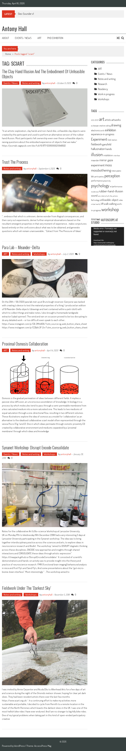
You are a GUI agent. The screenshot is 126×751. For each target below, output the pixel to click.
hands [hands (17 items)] (108, 149)
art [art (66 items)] (101, 119)
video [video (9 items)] (121, 200)
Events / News (23, 38)
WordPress (19, 745)
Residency (103, 89)
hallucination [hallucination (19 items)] (98, 149)
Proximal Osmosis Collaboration (25, 343)
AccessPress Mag (42, 745)
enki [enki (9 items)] (103, 130)
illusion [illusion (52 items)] (97, 154)
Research (102, 84)
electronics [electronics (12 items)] (96, 130)
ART (5, 254)
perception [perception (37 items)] (112, 175)
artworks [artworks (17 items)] (116, 119)
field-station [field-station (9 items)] (112, 140)
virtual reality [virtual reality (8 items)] (95, 204)
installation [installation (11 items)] (108, 155)
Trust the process (15, 162)
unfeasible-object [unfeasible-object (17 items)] (109, 199)
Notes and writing (30, 83)
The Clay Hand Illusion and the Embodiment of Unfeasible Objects (43, 74)
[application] (107, 236)
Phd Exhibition (55, 38)
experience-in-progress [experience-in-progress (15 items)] (102, 134)
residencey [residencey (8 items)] (94, 192)
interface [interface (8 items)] (116, 155)
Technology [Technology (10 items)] (95, 200)
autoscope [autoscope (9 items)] (94, 125)
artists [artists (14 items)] (108, 119)
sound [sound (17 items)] (94, 195)
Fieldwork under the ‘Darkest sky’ (26, 588)
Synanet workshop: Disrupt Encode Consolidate (35, 447)
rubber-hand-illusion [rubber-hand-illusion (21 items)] (111, 191)
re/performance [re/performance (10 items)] (116, 186)
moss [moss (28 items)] (108, 165)
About (5, 38)
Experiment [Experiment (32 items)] (99, 139)
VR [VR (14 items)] (102, 203)
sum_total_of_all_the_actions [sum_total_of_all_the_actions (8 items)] (108, 196)
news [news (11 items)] (114, 170)
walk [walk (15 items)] (106, 203)
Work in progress (106, 94)
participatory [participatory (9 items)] (99, 176)
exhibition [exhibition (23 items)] (110, 130)
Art (39, 38)
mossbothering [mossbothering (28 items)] (101, 170)
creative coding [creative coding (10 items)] (105, 125)
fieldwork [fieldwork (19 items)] (96, 144)
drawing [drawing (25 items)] (116, 125)
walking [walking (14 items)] (112, 203)
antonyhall (50, 83)
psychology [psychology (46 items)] (100, 185)
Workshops (39, 254)
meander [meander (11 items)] (95, 160)
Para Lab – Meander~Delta (21, 247)
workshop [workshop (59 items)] (110, 209)
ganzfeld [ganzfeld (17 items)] (106, 144)
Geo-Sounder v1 (26, 13)
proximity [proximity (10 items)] (107, 180)
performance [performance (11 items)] (97, 180)
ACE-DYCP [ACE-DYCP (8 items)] (95, 120)
